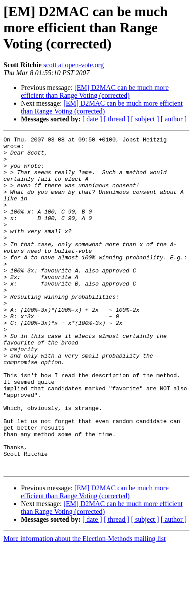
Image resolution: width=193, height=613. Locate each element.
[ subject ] (145, 119)
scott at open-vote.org (74, 65)
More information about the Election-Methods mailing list (84, 605)
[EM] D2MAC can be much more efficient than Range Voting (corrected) (95, 91)
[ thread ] (116, 119)
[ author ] (174, 119)
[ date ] (92, 119)
